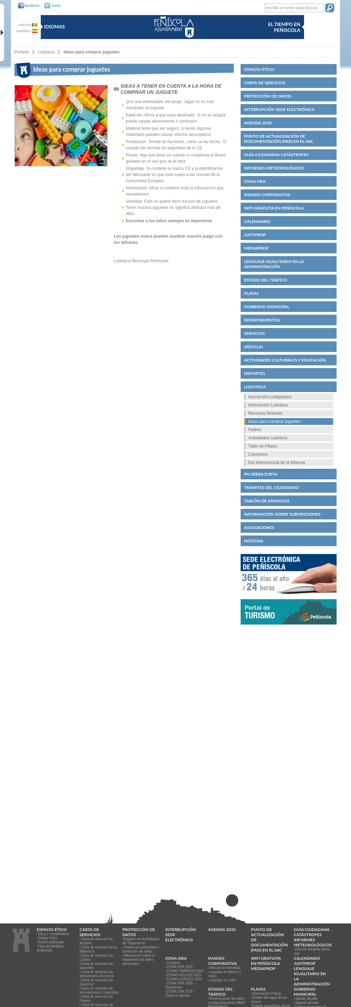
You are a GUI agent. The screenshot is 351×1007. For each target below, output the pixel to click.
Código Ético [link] (48, 938)
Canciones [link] (258, 454)
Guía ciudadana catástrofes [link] (276, 154)
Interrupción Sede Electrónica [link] (279, 109)
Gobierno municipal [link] (266, 306)
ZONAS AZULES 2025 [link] (184, 975)
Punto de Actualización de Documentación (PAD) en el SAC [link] (278, 139)
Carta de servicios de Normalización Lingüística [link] (99, 990)
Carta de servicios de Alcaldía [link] (96, 941)
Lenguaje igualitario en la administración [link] (274, 264)
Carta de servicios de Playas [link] (96, 999)
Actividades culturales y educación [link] (285, 360)
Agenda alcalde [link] (307, 1003)
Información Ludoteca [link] (268, 405)
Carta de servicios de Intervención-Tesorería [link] (97, 974)
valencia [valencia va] (28, 25)
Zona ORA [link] (255, 181)
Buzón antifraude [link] (51, 942)
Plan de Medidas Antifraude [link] (50, 948)
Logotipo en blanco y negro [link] (224, 974)
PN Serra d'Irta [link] (260, 474)
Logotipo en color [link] (222, 980)
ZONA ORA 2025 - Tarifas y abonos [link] (180, 993)
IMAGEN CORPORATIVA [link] (267, 194)
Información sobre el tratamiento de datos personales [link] (138, 960)
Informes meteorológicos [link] (274, 168)
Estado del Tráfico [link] (265, 279)
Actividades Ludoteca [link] (267, 438)
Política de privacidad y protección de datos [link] (140, 949)
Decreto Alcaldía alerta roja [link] (312, 951)
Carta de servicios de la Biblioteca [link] (98, 949)
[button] (329, 8)
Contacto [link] (173, 963)
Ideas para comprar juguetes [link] (91, 52)
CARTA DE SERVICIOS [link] (265, 82)
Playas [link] (251, 293)
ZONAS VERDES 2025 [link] (184, 979)
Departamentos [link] (262, 320)
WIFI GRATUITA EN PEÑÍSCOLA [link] (274, 208)
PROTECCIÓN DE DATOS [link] (267, 96)
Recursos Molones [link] (265, 413)
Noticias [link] (253, 540)
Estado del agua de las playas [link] (269, 1000)
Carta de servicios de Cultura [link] (96, 957)
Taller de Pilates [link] (262, 446)
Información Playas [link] (266, 993)
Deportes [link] (254, 373)
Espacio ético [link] (259, 69)
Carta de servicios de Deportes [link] (96, 966)
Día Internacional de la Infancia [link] (276, 462)
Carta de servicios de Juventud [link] (96, 982)
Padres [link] (254, 429)
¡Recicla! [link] (253, 346)
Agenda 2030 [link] (257, 122)
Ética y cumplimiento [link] (54, 934)
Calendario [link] (257, 221)
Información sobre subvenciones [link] (282, 514)
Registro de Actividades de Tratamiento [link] (141, 941)
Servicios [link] (254, 333)
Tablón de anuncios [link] (266, 500)
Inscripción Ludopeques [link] (270, 396)
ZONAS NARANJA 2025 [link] (185, 971)
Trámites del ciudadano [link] (271, 487)
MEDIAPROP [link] (256, 248)
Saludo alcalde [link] (306, 998)
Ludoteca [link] (46, 52)
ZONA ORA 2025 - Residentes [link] (180, 985)
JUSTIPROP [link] (255, 234)
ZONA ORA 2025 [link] (180, 967)
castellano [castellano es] (26, 31)
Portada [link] (21, 52)
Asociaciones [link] (259, 527)
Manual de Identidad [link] (225, 968)
